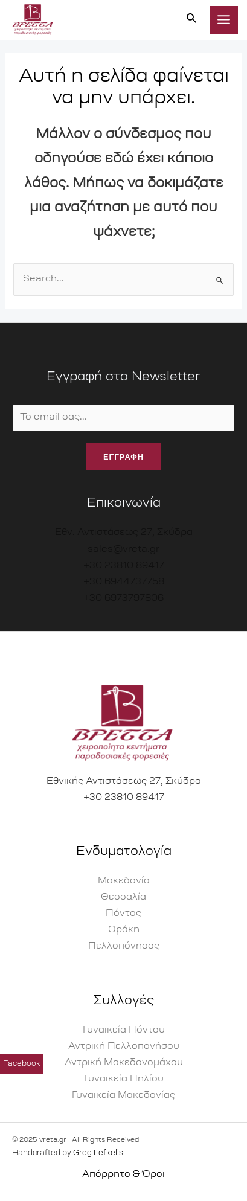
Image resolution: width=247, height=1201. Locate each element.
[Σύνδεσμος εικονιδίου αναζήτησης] (192, 19)
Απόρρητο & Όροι (123, 1174)
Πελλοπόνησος (123, 946)
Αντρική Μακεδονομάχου (124, 1063)
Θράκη (124, 930)
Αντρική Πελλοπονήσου (123, 1046)
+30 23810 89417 (123, 566)
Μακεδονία (124, 881)
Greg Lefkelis (98, 1153)
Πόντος (123, 913)
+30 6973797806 (123, 598)
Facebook (21, 1068)
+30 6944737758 (123, 582)
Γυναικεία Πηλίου (124, 1079)
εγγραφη (123, 456)
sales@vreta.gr (123, 549)
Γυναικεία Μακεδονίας (123, 1095)
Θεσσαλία (123, 897)
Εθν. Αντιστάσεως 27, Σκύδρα (124, 532)
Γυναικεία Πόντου (124, 1030)
